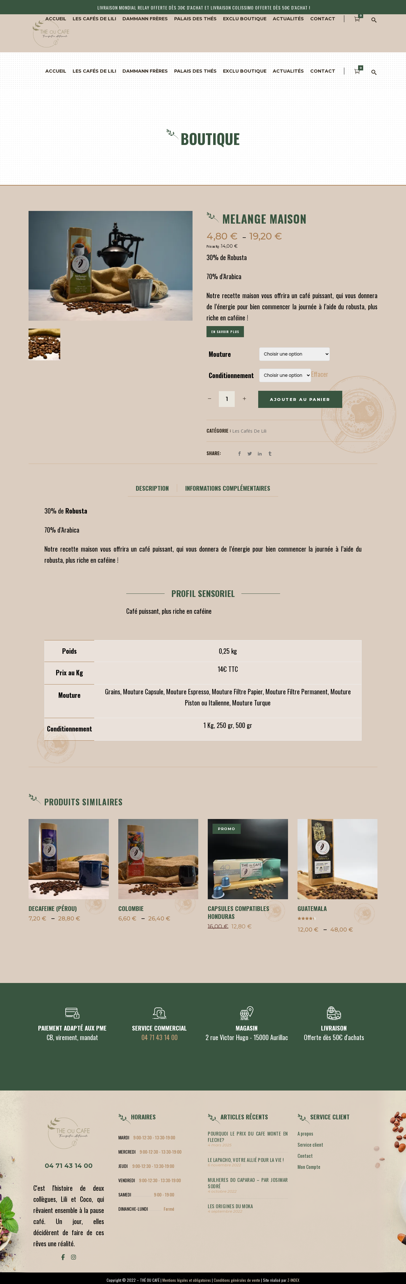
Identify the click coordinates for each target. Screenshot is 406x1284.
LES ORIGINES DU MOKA (230, 1205)
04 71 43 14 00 (159, 1037)
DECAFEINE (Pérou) (53, 908)
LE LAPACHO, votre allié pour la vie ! (246, 1159)
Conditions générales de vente (237, 1280)
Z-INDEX (293, 1280)
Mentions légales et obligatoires (186, 1280)
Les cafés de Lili (249, 431)
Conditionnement (231, 375)
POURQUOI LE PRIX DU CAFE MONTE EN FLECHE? (248, 1136)
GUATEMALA (312, 908)
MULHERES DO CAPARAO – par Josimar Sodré (248, 1182)
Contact (305, 1155)
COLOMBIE (131, 908)
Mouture (220, 354)
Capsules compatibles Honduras (238, 912)
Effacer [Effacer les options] (319, 374)
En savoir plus (225, 331)
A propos (305, 1133)
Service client (310, 1144)
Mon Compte (309, 1166)
